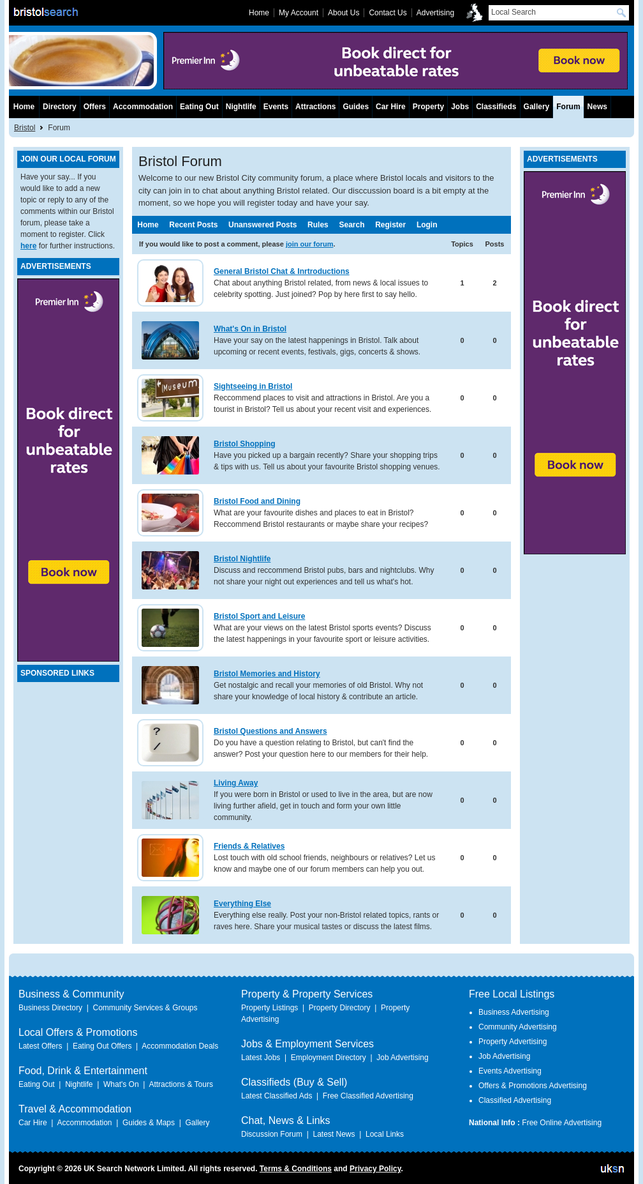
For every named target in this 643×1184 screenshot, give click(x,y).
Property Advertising (512, 1041)
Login (427, 224)
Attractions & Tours (181, 1084)
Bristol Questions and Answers (270, 731)
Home (147, 224)
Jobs (460, 106)
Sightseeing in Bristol (253, 386)
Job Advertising (402, 1057)
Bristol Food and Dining (257, 501)
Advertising (435, 12)
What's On (121, 1084)
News (597, 106)
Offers (95, 106)
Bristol (24, 127)
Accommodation (143, 106)
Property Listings (269, 1007)
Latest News (334, 1134)
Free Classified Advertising (368, 1095)
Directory (60, 106)
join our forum (310, 244)
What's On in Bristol (250, 328)
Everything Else (242, 903)
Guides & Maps (148, 1122)
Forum (568, 106)
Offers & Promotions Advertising (532, 1085)
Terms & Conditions (296, 1168)
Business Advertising (513, 1012)
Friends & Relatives (249, 846)
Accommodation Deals (180, 1046)
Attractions (315, 106)
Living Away (236, 782)
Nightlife (241, 106)
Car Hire (391, 106)
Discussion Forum (271, 1134)
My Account (298, 12)
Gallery (537, 106)
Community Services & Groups (144, 1007)
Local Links (385, 1134)
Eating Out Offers (102, 1046)
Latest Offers (40, 1046)
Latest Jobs (260, 1057)
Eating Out (199, 106)
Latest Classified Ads (276, 1095)
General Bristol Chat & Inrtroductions (282, 271)
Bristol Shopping (245, 443)
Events (275, 106)
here (28, 245)
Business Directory (50, 1007)
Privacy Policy (375, 1168)
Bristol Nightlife (242, 558)
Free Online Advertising (562, 1122)
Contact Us (387, 12)
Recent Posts (193, 224)
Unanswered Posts (262, 224)
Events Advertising (510, 1070)
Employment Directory (328, 1057)
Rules (318, 224)
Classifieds (496, 106)
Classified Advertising (514, 1100)
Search (351, 224)
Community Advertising (517, 1026)
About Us (343, 12)
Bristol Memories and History (267, 673)
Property (428, 106)
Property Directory (340, 1007)
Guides (356, 106)
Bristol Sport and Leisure (259, 616)
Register (390, 224)
